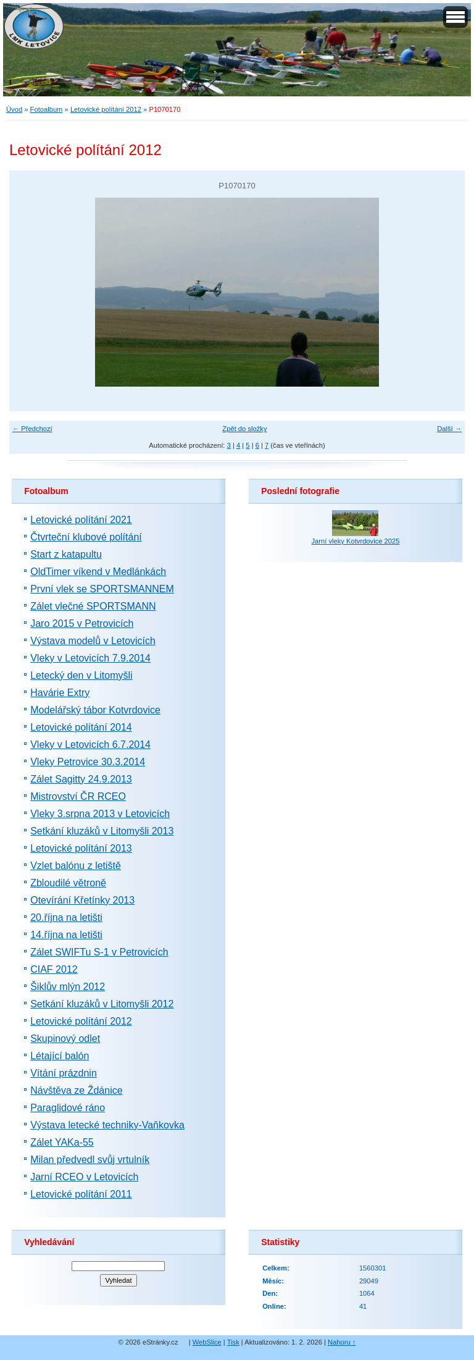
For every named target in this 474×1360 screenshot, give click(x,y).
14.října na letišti (66, 935)
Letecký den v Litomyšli (81, 675)
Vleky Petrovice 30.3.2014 (87, 762)
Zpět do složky (244, 428)
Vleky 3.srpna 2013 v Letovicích (100, 813)
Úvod (14, 109)
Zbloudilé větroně (68, 883)
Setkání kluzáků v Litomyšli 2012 (101, 1004)
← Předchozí (32, 428)
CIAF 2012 (53, 969)
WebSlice (207, 1342)
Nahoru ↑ (342, 1342)
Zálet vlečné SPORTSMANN (93, 606)
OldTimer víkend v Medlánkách (98, 571)
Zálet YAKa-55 (62, 1142)
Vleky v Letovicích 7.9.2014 (90, 658)
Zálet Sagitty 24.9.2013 (81, 779)
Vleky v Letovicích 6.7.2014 (90, 744)
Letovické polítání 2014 (81, 727)
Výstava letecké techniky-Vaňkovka (107, 1125)
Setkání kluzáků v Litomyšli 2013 (101, 831)
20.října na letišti (66, 917)
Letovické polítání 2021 (81, 519)
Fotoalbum (46, 109)
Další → (449, 428)
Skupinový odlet (65, 1038)
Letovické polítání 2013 (81, 848)
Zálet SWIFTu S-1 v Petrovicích (99, 952)
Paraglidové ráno (67, 1107)
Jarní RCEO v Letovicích (84, 1177)
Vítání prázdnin (63, 1073)
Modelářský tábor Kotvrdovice (95, 710)
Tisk (233, 1342)
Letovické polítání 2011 (81, 1194)
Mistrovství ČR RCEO (78, 796)
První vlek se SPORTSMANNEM (102, 589)
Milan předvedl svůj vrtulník (89, 1159)
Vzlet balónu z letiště (75, 865)
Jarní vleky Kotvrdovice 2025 (355, 541)
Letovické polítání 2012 (105, 109)
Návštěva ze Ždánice (76, 1090)
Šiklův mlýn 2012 (67, 986)
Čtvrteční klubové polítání (86, 537)
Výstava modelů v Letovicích (93, 641)
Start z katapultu (66, 554)
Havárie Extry (59, 692)
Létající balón (59, 1056)
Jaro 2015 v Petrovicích (81, 623)
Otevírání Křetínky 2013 (82, 900)
